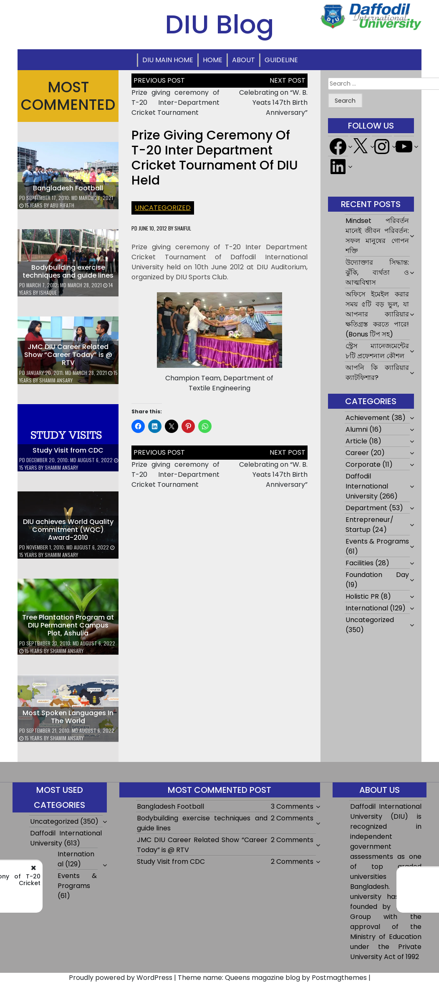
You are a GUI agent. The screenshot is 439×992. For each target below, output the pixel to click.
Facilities (359, 563)
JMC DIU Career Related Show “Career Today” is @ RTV (68, 354)
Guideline (281, 60)
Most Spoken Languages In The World (68, 717)
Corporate (363, 464)
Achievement (368, 418)
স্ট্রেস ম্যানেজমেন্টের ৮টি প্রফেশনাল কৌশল (377, 351)
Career (357, 453)
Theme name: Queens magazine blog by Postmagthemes (272, 977)
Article (356, 441)
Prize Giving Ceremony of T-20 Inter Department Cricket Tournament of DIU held (214, 158)
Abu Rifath (62, 205)
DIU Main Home (167, 60)
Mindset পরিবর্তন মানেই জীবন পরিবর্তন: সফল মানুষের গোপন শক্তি (377, 236)
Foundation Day (377, 575)
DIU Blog (219, 24)
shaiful (182, 228)
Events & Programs (377, 541)
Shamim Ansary (56, 380)
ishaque (48, 292)
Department (366, 508)
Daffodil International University (367, 486)
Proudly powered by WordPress (120, 977)
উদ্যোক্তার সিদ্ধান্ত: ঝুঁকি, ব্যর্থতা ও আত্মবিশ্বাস (377, 272)
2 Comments (292, 818)
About (243, 60)
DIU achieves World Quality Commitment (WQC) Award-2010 (68, 529)
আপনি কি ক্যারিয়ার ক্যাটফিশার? (377, 372)
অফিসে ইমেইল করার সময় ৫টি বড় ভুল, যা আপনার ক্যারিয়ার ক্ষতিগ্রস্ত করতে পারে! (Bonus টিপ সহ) (377, 314)
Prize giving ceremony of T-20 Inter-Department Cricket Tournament (175, 102)
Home (212, 60)
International (367, 608)
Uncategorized (163, 208)
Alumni (357, 429)
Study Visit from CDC (68, 450)
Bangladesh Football (68, 188)
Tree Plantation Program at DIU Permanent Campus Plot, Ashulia (68, 625)
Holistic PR (362, 596)
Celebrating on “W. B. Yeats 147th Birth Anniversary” (273, 102)
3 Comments (292, 806)
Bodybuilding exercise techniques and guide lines (68, 271)
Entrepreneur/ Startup (370, 524)
